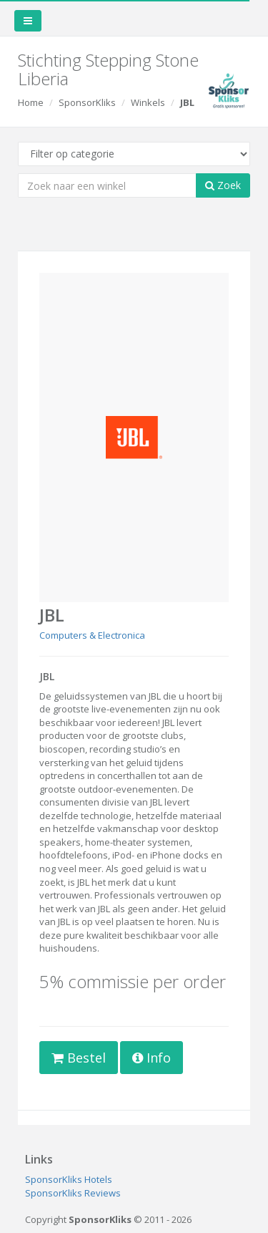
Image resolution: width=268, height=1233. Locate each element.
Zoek (223, 185)
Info (151, 1057)
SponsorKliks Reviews (73, 1192)
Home (31, 102)
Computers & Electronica (92, 635)
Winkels (148, 102)
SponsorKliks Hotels (68, 1179)
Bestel (78, 1057)
